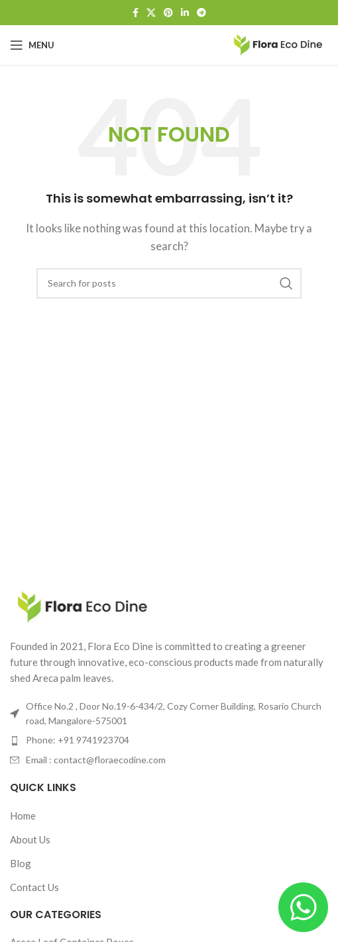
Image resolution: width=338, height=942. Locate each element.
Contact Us (34, 887)
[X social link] (151, 13)
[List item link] (169, 740)
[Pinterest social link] (168, 13)
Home (23, 816)
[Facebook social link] (135, 13)
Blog (20, 863)
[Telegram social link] (201, 13)
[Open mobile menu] (32, 45)
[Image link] (83, 606)
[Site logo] (278, 44)
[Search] (169, 283)
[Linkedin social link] (185, 13)
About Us (30, 839)
